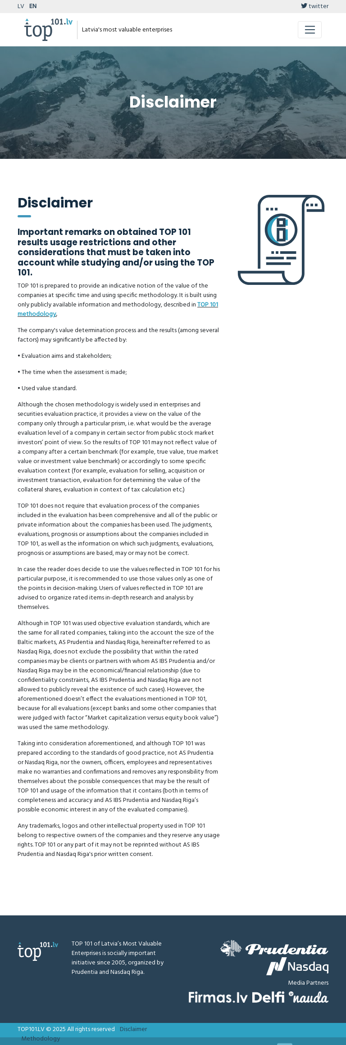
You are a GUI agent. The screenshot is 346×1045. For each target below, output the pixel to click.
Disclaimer (133, 1029)
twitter (314, 6)
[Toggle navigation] (310, 29)
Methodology (40, 1039)
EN (32, 6)
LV (21, 6)
